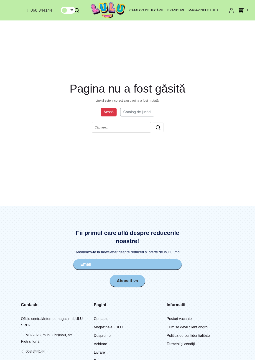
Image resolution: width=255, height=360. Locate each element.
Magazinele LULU (203, 10)
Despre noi (102, 335)
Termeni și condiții (181, 344)
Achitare (100, 344)
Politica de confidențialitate (188, 335)
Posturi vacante (179, 319)
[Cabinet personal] (231, 10)
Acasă (109, 112)
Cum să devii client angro (187, 327)
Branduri (175, 10)
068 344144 (38, 10)
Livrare (99, 352)
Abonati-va (127, 281)
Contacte (101, 319)
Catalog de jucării (146, 10)
